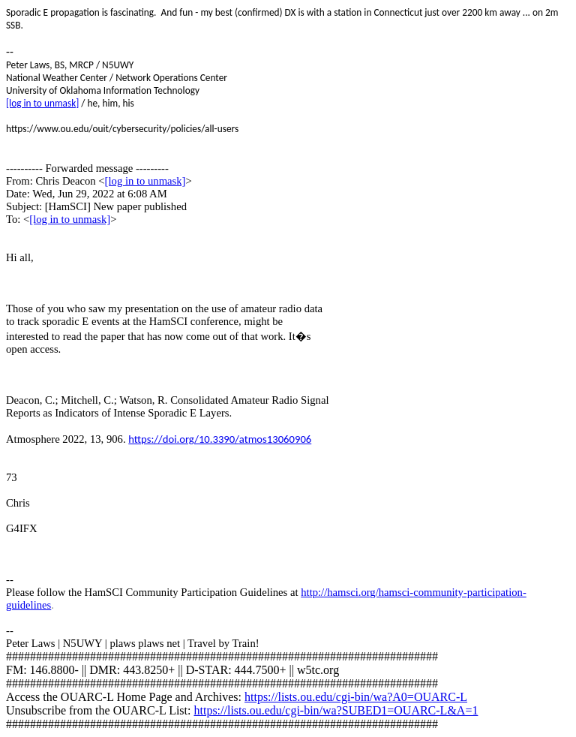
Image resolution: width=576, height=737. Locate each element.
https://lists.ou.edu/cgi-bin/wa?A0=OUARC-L (355, 696)
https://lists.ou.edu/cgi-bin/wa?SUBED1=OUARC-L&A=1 (336, 710)
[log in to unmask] (42, 103)
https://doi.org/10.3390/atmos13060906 (219, 439)
